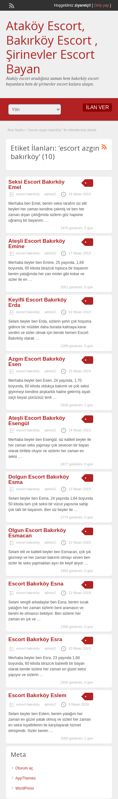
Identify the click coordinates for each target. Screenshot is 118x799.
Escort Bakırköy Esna (36, 584)
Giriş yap (101, 5)
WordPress (24, 788)
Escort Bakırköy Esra (35, 639)
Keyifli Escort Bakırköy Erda (37, 302)
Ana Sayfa (16, 130)
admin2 (50, 194)
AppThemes (25, 778)
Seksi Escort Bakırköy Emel (36, 184)
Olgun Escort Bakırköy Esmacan (37, 533)
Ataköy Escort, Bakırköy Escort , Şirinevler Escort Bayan (52, 47)
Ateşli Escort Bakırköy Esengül (36, 420)
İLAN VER (97, 107)
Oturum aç (24, 768)
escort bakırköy (28, 194)
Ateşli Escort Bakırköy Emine (36, 243)
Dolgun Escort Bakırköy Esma (38, 479)
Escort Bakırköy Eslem (37, 695)
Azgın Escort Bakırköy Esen (36, 361)
